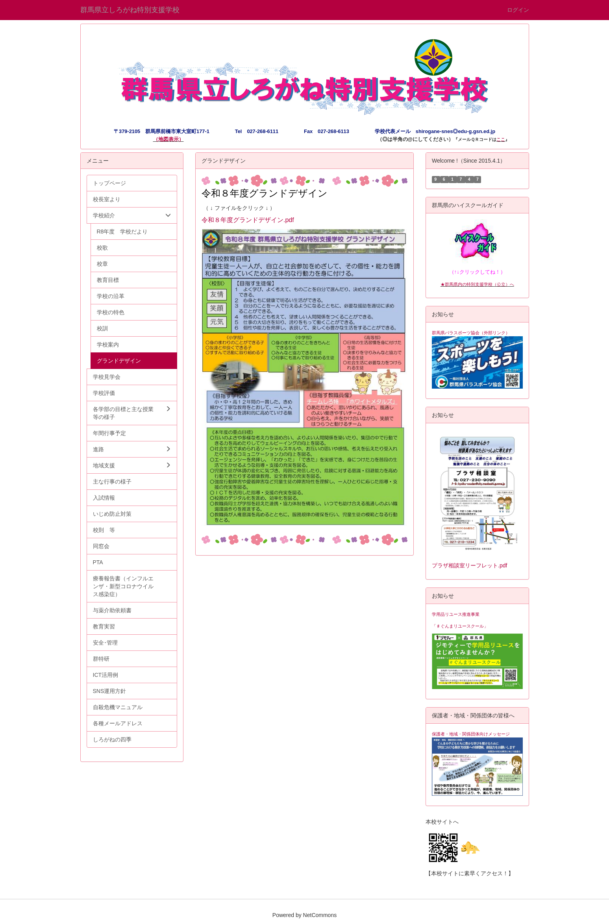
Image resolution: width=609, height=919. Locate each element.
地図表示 (168, 139)
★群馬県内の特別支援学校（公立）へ (477, 284)
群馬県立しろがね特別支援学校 (130, 10)
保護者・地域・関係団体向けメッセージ (471, 734)
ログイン (518, 10)
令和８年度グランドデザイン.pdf (248, 220)
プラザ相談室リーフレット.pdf (469, 565)
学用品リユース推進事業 (455, 614)
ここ (500, 139)
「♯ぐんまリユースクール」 (460, 626)
